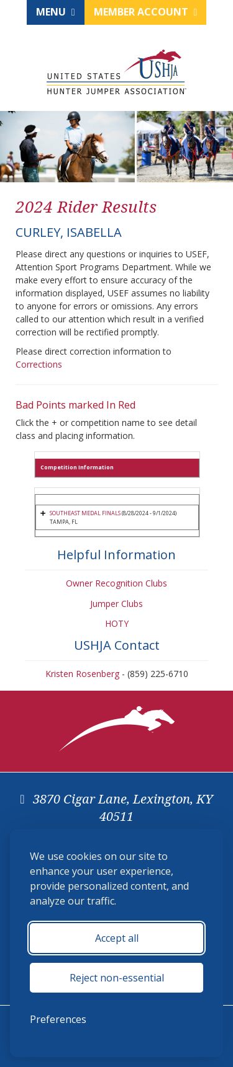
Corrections (39, 364)
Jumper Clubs (116, 603)
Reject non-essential (117, 978)
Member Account (146, 12)
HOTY (117, 623)
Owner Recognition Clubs (116, 583)
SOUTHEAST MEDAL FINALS (85, 513)
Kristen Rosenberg (82, 674)
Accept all (117, 938)
